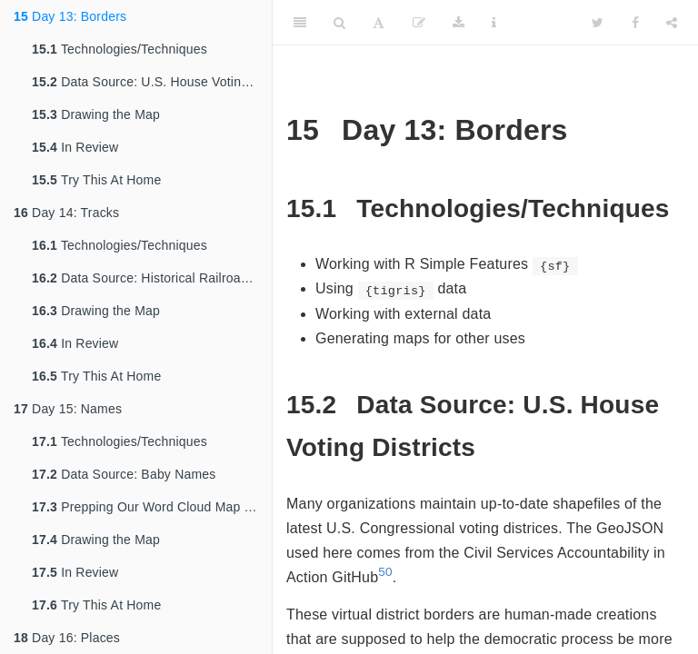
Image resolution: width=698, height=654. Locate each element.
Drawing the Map (96, 114)
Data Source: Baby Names (124, 474)
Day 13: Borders (70, 16)
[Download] (458, 22)
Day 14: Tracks (66, 212)
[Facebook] (635, 22)
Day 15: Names (68, 408)
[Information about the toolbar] (494, 22)
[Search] (339, 22)
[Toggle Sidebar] (300, 22)
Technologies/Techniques (119, 49)
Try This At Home (96, 180)
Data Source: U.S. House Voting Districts (152, 81)
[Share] (672, 22)
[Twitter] (597, 22)
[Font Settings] (378, 22)
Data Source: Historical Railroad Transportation (152, 278)
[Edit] (419, 22)
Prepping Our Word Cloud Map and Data (152, 507)
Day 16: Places (67, 637)
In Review (75, 147)
